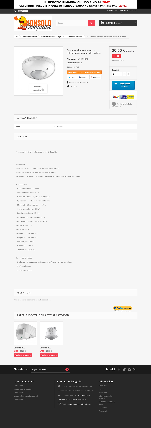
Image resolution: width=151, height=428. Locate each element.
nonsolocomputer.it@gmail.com (79, 405)
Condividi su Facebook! (79, 82)
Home (101, 390)
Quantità (115, 70)
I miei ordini (18, 386)
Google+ (95, 77)
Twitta (72, 77)
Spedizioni (103, 393)
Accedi (133, 11)
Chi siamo (103, 408)
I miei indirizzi (19, 393)
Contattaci (123, 11)
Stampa (74, 86)
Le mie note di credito (22, 390)
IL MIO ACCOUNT (24, 381)
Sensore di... (19, 348)
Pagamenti (103, 411)
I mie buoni (18, 400)
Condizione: (72, 63)
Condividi (83, 77)
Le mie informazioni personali (26, 396)
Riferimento (71, 59)
